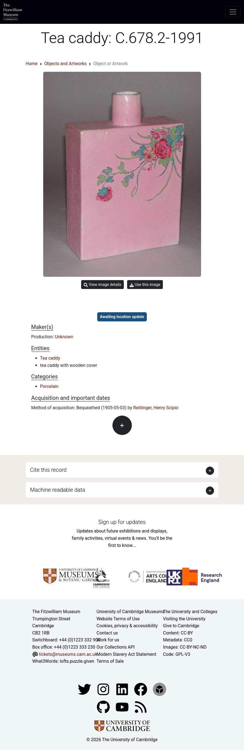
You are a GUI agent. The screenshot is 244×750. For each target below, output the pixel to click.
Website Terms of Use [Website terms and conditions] (118, 618)
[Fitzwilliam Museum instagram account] (103, 689)
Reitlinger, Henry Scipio (155, 407)
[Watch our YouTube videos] (122, 706)
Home (32, 63)
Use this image (145, 284)
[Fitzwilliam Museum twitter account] (85, 689)
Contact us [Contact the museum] (107, 633)
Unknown (64, 336)
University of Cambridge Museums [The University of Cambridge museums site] (131, 611)
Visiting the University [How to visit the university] (184, 618)
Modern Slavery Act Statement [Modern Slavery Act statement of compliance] (126, 654)
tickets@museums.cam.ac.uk (68, 654)
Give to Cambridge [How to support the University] (181, 625)
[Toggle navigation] (233, 11)
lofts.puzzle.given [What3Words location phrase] (77, 661)
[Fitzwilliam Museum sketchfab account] (159, 689)
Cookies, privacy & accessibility (127, 625)
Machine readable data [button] (57, 490)
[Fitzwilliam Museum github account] (103, 706)
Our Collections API (116, 647)
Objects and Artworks (65, 63)
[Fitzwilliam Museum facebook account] (122, 689)
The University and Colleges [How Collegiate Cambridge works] (190, 611)
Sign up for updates (121, 522)
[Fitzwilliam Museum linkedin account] (141, 689)
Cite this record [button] (48, 470)
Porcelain (49, 386)
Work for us (108, 640)
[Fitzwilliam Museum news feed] (141, 706)
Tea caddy (50, 358)
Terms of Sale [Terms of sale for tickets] (110, 661)
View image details (102, 284)
